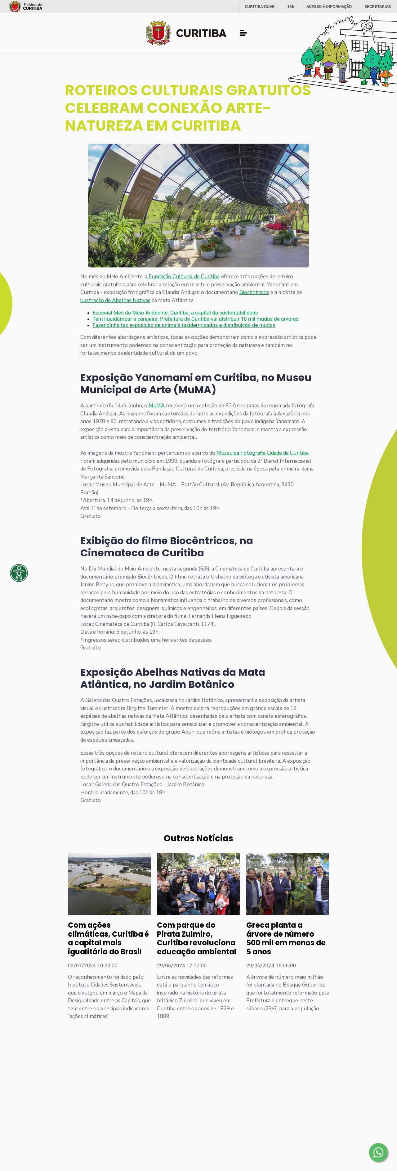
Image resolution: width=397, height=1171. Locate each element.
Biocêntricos (254, 292)
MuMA (157, 405)
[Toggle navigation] (243, 33)
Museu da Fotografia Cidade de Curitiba (262, 453)
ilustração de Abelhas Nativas (115, 300)
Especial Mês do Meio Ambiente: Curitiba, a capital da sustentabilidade (175, 313)
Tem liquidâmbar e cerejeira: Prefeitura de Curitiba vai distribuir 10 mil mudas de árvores (196, 319)
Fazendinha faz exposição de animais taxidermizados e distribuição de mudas (184, 325)
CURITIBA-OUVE (259, 6)
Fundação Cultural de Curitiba (183, 276)
